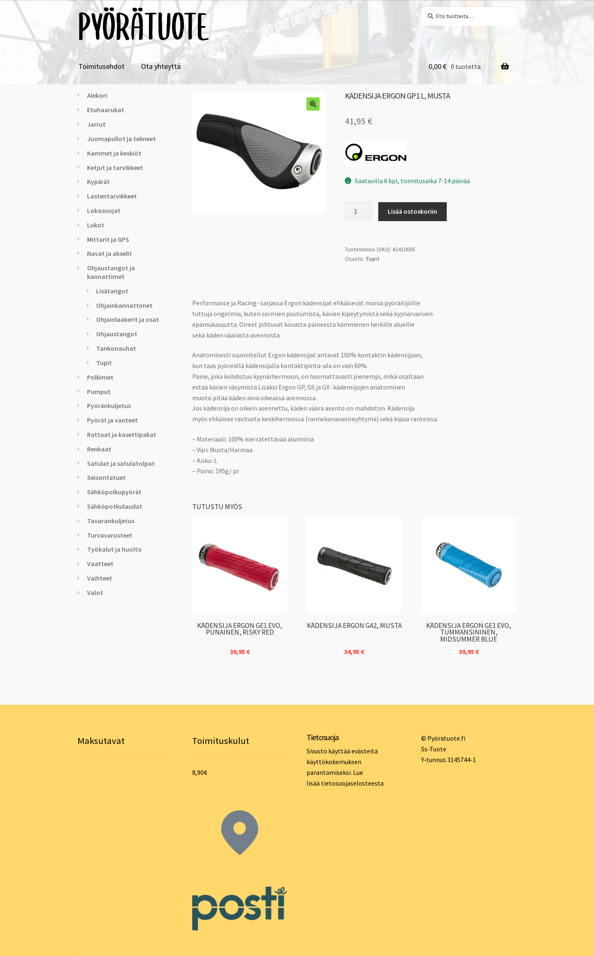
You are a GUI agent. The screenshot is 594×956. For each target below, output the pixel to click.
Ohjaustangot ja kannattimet (111, 272)
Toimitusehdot (101, 66)
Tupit (372, 258)
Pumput (99, 391)
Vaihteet (99, 578)
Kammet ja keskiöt (114, 153)
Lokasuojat (103, 210)
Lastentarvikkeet (112, 196)
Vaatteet (100, 563)
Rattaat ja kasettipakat (121, 434)
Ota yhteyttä (161, 66)
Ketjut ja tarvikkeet (115, 167)
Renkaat (99, 449)
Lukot (95, 225)
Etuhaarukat (105, 110)
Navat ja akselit (109, 253)
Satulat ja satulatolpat (121, 463)
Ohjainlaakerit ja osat (127, 319)
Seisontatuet (106, 477)
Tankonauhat (116, 348)
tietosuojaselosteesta (352, 783)
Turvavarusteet (109, 535)
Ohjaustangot (116, 334)
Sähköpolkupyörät (114, 492)
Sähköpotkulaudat (114, 506)
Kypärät (98, 181)
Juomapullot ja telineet (121, 139)
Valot (95, 592)
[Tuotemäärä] (359, 211)
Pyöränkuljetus (109, 405)
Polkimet (100, 377)
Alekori (97, 95)
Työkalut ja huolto (114, 549)
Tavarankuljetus (110, 521)
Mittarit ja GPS (108, 239)
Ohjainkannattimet (124, 305)
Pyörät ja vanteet (112, 420)
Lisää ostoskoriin (412, 211)
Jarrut (96, 124)
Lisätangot (112, 291)
